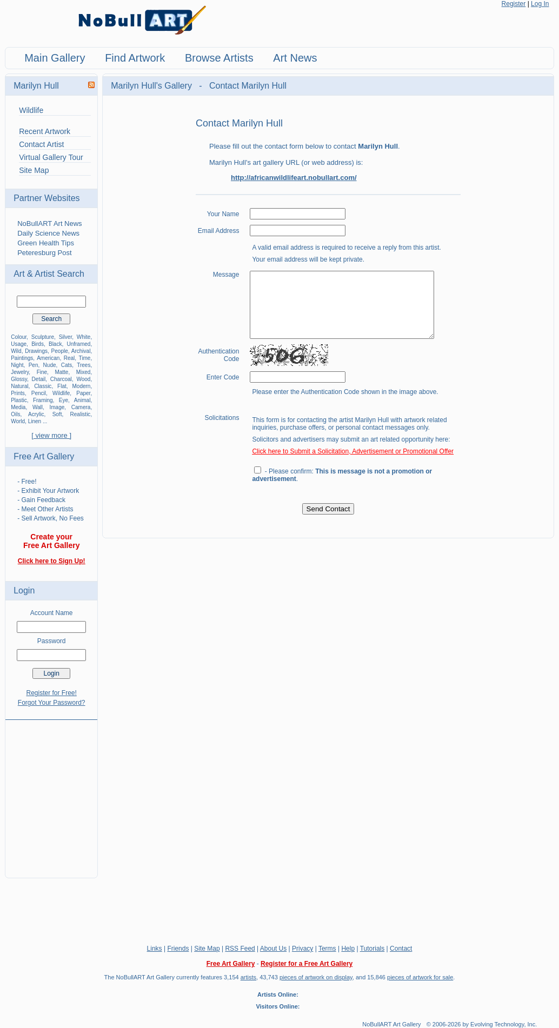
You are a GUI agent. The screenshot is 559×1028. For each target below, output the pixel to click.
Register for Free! (51, 693)
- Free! (26, 481)
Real (69, 358)
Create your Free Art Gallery (51, 541)
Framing (43, 400)
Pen (33, 365)
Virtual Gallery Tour (51, 157)
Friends (178, 948)
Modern (81, 386)
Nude (49, 365)
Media (18, 407)
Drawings (36, 351)
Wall (37, 407)
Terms (327, 948)
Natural (19, 386)
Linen (34, 421)
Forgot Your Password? (51, 702)
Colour (18, 337)
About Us (273, 948)
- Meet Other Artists (45, 509)
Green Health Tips (45, 243)
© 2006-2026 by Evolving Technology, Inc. (482, 1024)
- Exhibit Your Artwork (48, 491)
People (59, 351)
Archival (81, 351)
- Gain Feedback (41, 500)
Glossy (19, 379)
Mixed (83, 372)
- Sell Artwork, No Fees (50, 518)
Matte (61, 372)
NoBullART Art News (49, 223)
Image (57, 407)
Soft (57, 414)
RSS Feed (240, 948)
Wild (16, 351)
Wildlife (31, 110)
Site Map (34, 170)
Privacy (302, 948)
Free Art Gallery (44, 456)
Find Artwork (135, 58)
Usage (18, 344)
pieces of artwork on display (316, 977)
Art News (295, 58)
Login (24, 590)
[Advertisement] (51, 792)
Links (154, 948)
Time (85, 358)
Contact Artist (41, 144)
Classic (42, 386)
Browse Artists (219, 58)
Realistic (80, 414)
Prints (18, 393)
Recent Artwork (44, 131)
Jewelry (20, 372)
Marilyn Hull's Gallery (152, 85)
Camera (81, 407)
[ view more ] (51, 435)
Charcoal (61, 379)
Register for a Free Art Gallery (306, 963)
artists (248, 977)
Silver (65, 337)
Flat (61, 386)
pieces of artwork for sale (420, 977)
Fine (42, 372)
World (18, 421)
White (84, 337)
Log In (540, 4)
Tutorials (372, 948)
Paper (83, 393)
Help (348, 948)
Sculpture (42, 337)
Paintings (22, 358)
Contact (401, 948)
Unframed (78, 344)
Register (514, 4)
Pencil (38, 393)
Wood (83, 379)
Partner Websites (46, 198)
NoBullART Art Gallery (391, 1024)
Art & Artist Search (49, 273)
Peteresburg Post (44, 253)
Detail (39, 379)
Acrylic (36, 414)
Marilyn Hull (36, 85)
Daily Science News (48, 233)
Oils (15, 414)
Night (17, 365)
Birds (37, 344)
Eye (63, 400)
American (48, 358)
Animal (82, 400)
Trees (83, 365)
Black (55, 344)
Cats (66, 365)
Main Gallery (54, 58)
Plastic (18, 400)
